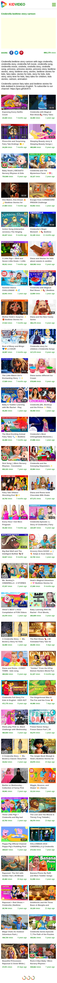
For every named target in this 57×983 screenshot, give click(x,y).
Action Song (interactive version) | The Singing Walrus (13, 231)
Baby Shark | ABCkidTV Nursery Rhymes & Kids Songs (13, 173)
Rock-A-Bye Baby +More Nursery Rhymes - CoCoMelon (41, 963)
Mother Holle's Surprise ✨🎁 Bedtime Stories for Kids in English (14, 319)
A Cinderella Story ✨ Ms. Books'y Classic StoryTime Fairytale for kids (14, 758)
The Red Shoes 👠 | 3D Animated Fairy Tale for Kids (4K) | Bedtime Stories (42, 641)
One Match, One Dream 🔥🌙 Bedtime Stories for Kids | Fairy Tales (14, 202)
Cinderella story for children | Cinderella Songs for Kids (42, 349)
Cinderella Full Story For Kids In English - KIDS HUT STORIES (14, 700)
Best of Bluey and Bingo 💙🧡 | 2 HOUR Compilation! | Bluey (13, 349)
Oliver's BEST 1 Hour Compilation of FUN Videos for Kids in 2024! (14, 612)
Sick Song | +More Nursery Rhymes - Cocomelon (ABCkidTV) (14, 466)
